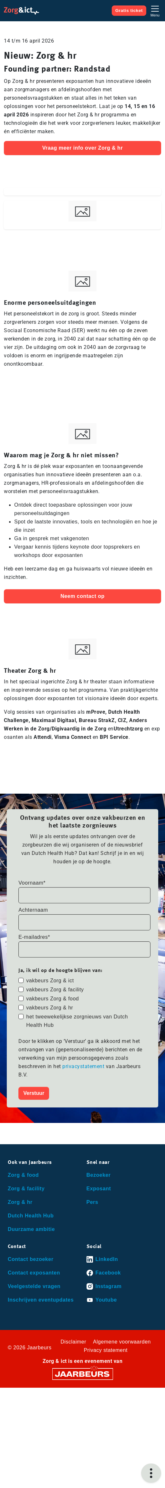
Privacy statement (106, 1350)
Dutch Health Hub (31, 1215)
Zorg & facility (26, 1188)
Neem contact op (82, 596)
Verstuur (33, 1093)
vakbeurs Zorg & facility (55, 989)
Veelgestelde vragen (34, 1286)
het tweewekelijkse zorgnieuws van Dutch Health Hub (77, 1021)
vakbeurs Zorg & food (52, 998)
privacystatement (84, 1066)
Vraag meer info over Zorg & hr (82, 148)
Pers (92, 1202)
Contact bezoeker (30, 1259)
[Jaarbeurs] (82, 1374)
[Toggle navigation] (155, 10)
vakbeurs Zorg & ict (50, 980)
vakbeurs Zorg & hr (49, 1007)
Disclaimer (73, 1341)
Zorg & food (23, 1175)
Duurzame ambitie (31, 1229)
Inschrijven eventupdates (41, 1300)
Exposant (99, 1188)
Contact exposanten (34, 1272)
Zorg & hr (20, 1202)
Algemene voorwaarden (122, 1341)
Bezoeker (99, 1175)
